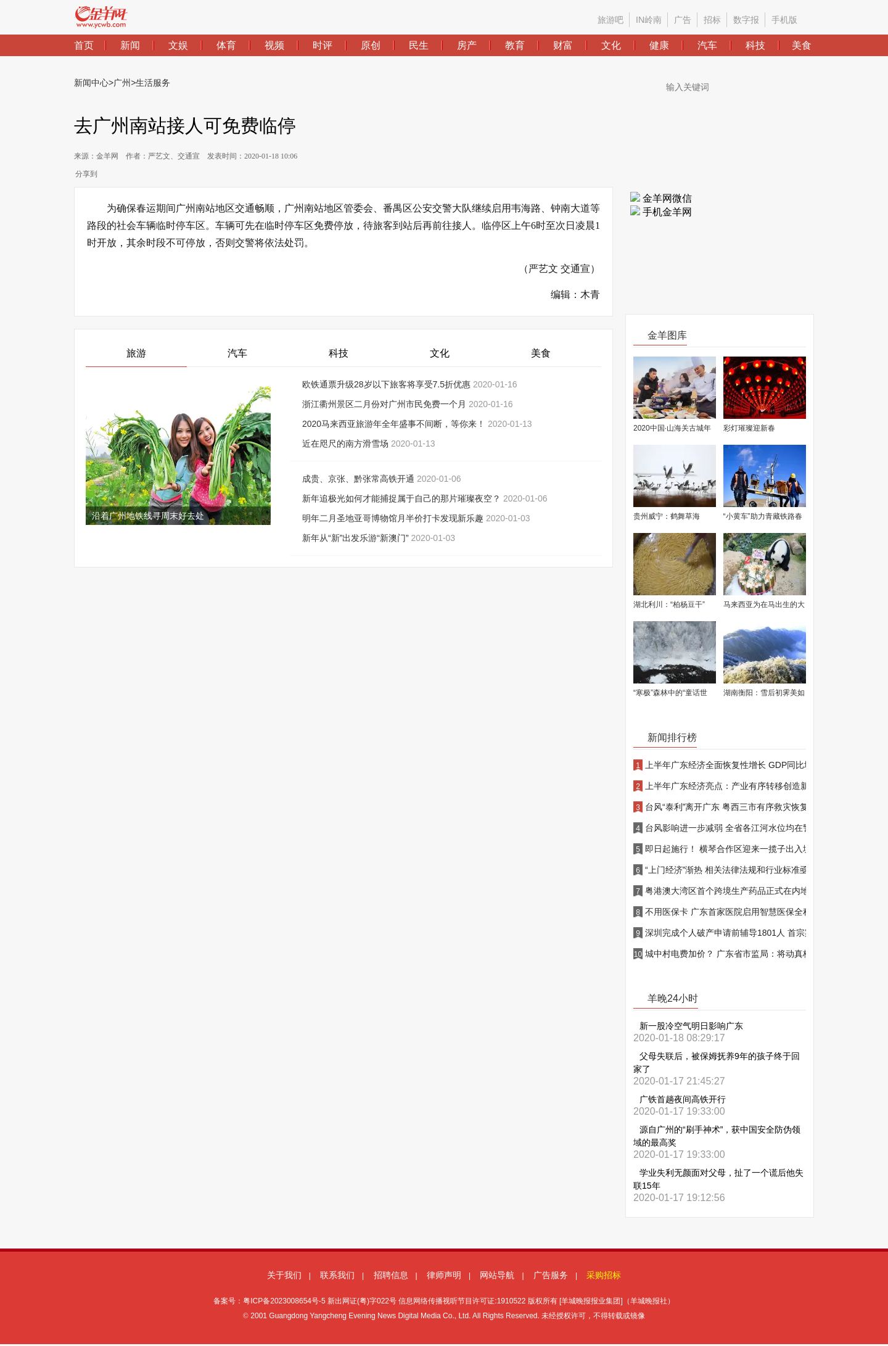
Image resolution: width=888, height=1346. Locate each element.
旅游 (136, 353)
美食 (541, 353)
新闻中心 (91, 83)
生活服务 (153, 83)
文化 (440, 353)
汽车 (237, 353)
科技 (338, 353)
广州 (122, 83)
